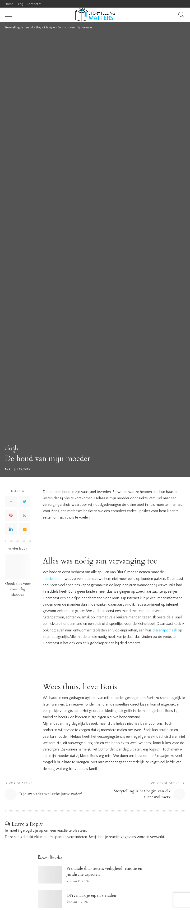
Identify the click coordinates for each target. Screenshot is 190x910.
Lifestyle (11, 448)
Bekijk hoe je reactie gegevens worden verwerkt (126, 837)
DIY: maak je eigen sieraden (91, 895)
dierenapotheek (165, 630)
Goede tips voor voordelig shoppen (18, 589)
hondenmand (53, 579)
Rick (7, 469)
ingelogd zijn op (30, 831)
